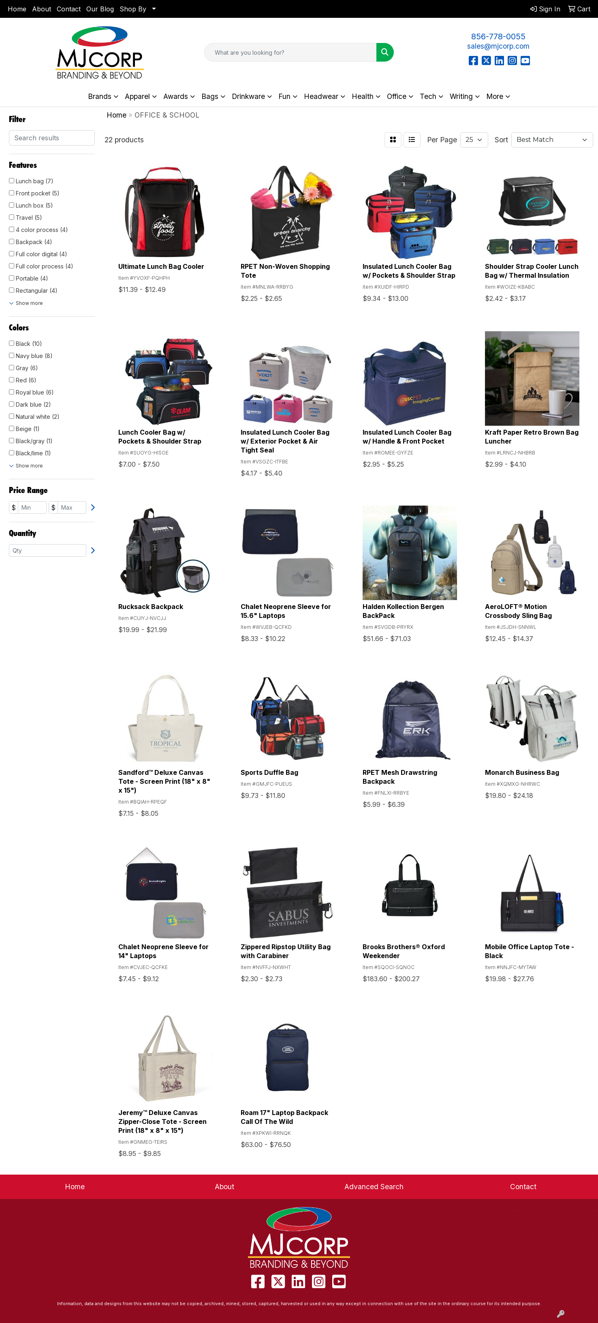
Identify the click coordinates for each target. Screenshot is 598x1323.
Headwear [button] (321, 96)
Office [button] (396, 96)
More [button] (494, 96)
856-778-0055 (498, 36)
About (41, 9)
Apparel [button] (137, 96)
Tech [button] (428, 96)
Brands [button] (99, 96)
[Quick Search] (290, 52)
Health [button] (363, 96)
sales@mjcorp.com (498, 46)
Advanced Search (374, 1186)
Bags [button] (209, 96)
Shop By (133, 9)
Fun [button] (284, 96)
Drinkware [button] (248, 96)
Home (17, 9)
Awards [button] (175, 96)
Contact (69, 9)
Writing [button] (461, 96)
